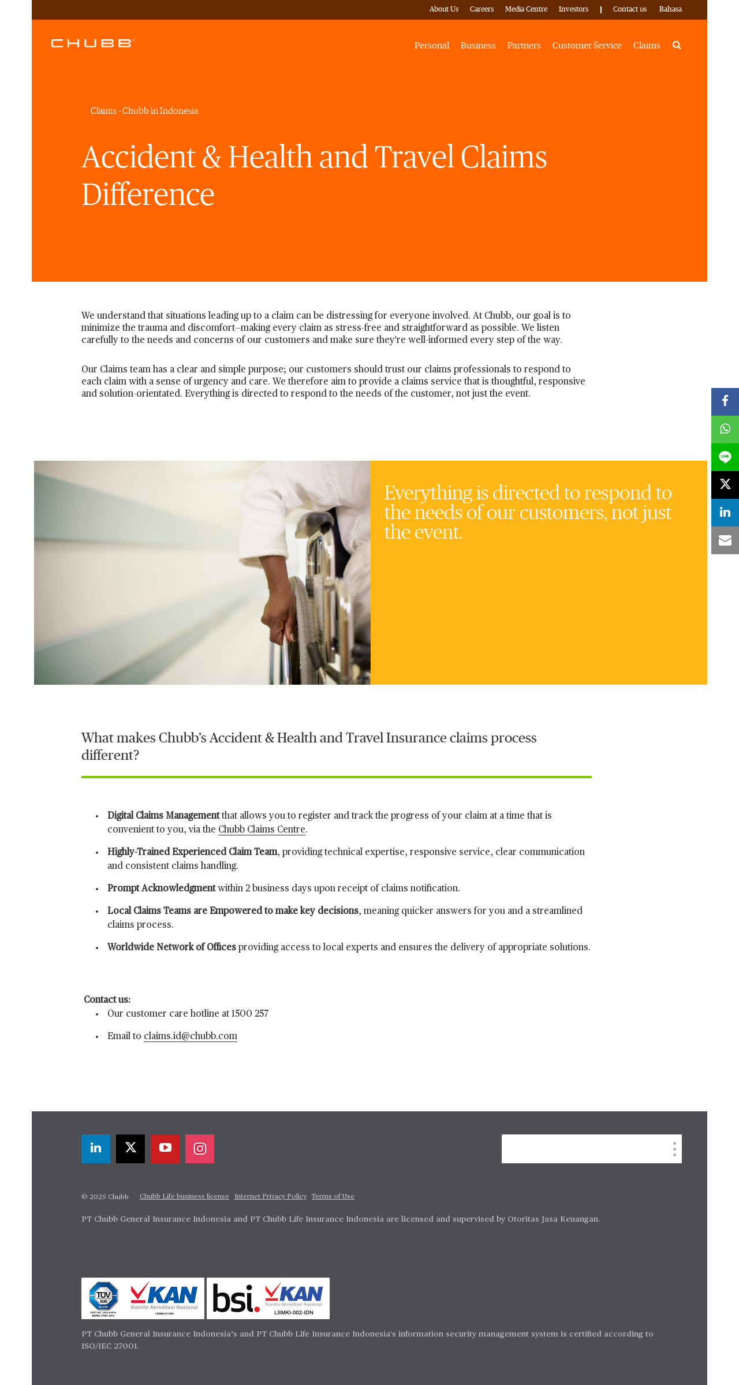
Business (478, 45)
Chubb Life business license (184, 1196)
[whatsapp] (725, 429)
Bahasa (670, 9)
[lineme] (725, 457)
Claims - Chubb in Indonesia (144, 110)
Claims (646, 45)
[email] (725, 540)
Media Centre (526, 9)
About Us (444, 9)
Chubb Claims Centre (261, 830)
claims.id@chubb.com (190, 1036)
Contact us (630, 9)
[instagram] (199, 1148)
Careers (482, 9)
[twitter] (130, 1148)
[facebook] (725, 402)
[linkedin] (95, 1148)
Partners (524, 45)
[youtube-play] (165, 1148)
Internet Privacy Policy (270, 1196)
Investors (573, 9)
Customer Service (587, 45)
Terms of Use (333, 1196)
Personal (432, 45)
